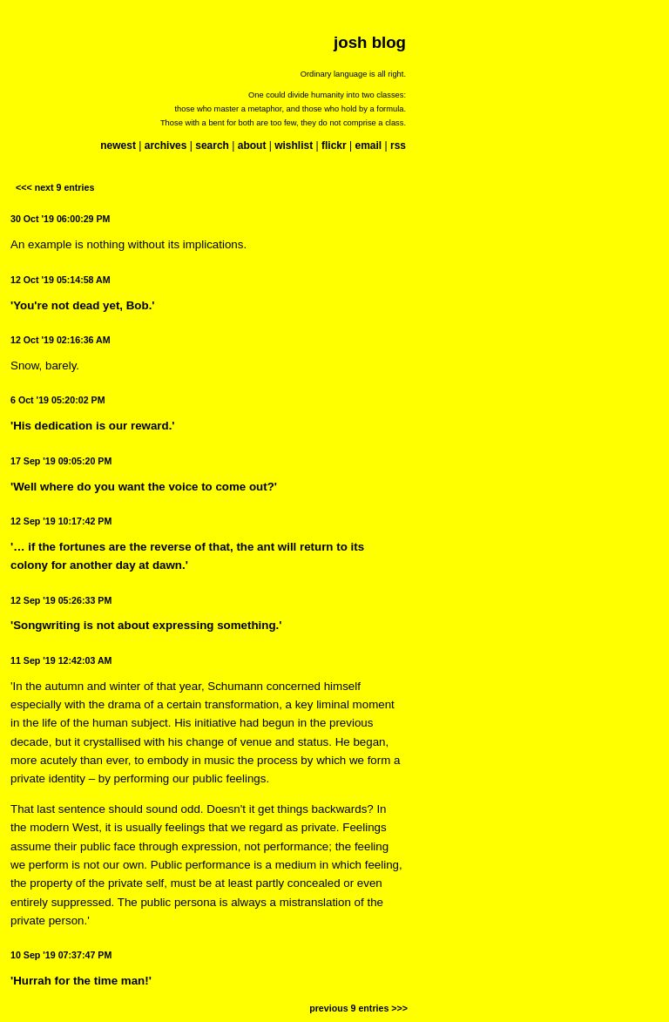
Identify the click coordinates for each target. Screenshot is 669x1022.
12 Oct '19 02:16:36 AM (60, 340)
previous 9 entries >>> (358, 1008)
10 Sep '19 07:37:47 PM (61, 955)
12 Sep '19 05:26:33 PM (61, 600)
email (368, 145)
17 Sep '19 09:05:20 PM (61, 461)
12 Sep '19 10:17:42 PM (61, 521)
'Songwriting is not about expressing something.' (145, 625)
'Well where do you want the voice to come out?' (143, 486)
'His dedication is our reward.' (92, 425)
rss (398, 145)
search (212, 145)
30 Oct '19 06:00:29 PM (60, 218)
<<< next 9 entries (55, 187)
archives (166, 145)
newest (118, 145)
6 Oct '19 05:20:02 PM (57, 400)
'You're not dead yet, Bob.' (82, 305)
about (252, 145)
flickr (334, 145)
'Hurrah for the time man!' (81, 980)
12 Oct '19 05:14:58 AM (60, 279)
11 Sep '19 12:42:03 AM (61, 660)
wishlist (293, 145)
